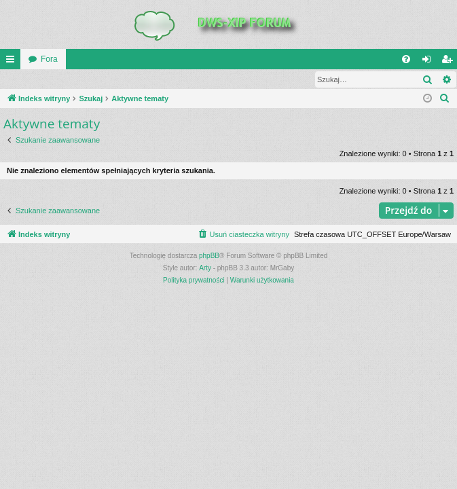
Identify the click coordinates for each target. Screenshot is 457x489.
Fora (49, 59)
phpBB (209, 256)
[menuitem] (406, 59)
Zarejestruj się (96, 79)
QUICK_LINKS (12, 61)
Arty (205, 268)
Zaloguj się (32, 79)
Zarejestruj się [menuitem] (449, 61)
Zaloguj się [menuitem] (429, 61)
